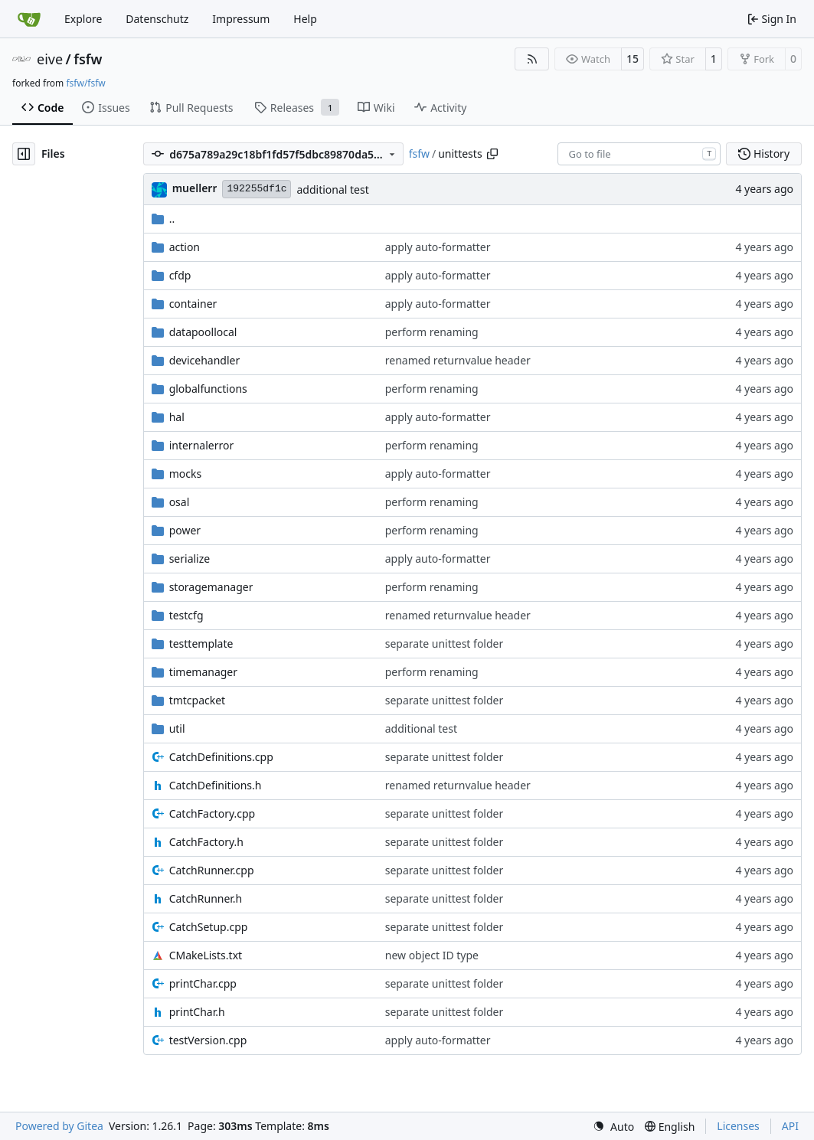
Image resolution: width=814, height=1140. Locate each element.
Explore (83, 18)
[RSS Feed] (532, 58)
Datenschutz (157, 18)
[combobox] (639, 153)
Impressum (241, 18)
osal (179, 502)
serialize (190, 558)
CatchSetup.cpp (208, 927)
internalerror (201, 445)
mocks (185, 473)
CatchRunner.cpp (211, 870)
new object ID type (432, 955)
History (763, 153)
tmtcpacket (197, 700)
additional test (332, 189)
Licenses (738, 1126)
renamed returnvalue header (458, 360)
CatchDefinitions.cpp (221, 757)
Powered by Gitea (59, 1126)
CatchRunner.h (206, 898)
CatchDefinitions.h (215, 785)
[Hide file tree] (23, 153)
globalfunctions (208, 388)
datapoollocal (203, 332)
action (184, 247)
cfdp (180, 275)
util (177, 728)
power (185, 530)
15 (632, 58)
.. (163, 218)
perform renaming (432, 332)
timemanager (203, 672)
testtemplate (201, 643)
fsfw (88, 59)
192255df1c (256, 188)
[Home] (29, 19)
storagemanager (211, 587)
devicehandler (204, 360)
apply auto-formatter (438, 247)
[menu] (613, 1126)
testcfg (186, 615)
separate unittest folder (444, 643)
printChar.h (197, 1011)
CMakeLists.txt (205, 955)
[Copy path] (492, 154)
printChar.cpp (203, 983)
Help (305, 18)
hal (177, 417)
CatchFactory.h (206, 842)
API (790, 1126)
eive (50, 59)
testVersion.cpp (208, 1040)
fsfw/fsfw (85, 83)
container (193, 303)
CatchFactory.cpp (212, 813)
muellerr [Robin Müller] (194, 188)
